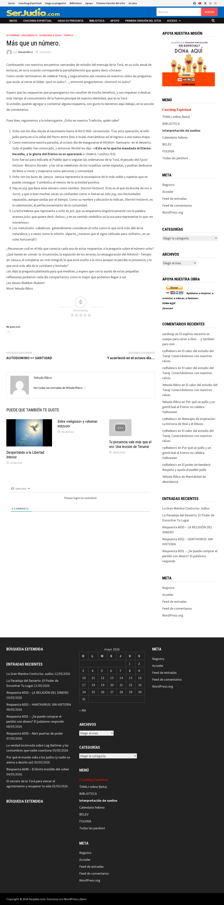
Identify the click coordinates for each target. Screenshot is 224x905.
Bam (83, 899)
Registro (168, 185)
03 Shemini (12, 35)
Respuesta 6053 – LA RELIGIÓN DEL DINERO (37, 692)
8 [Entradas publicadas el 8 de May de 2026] (130, 671)
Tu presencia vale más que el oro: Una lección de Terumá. (130, 444)
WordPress (71, 899)
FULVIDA (168, 151)
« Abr (82, 710)
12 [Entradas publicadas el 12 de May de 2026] (102, 678)
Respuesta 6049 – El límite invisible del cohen (37, 769)
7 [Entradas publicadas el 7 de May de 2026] (120, 671)
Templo (68, 35)
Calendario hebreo (175, 137)
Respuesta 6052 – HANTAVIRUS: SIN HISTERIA (38, 704)
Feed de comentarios (177, 205)
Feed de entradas (174, 198)
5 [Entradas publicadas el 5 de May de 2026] (102, 671)
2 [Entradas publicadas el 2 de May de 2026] (139, 663)
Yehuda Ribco (25, 52)
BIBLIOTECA (171, 123)
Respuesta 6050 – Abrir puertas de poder (34, 733)
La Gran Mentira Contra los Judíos (186, 508)
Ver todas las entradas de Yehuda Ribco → (60, 388)
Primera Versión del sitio (110, 3)
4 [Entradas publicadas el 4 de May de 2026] (92, 671)
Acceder (167, 191)
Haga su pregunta (55, 3)
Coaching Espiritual (29, 3)
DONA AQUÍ (188, 84)
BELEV (166, 144)
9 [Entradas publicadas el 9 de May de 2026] (139, 671)
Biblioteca (76, 3)
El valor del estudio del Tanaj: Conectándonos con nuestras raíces (188, 356)
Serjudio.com (37, 899)
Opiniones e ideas (50, 35)
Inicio (11, 3)
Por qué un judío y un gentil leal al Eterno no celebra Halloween (188, 407)
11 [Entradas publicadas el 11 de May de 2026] (93, 678)
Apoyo (89, 3)
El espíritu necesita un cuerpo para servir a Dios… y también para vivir (188, 339)
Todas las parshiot (175, 158)
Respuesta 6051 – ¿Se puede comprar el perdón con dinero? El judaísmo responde (189, 556)
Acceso (133, 3)
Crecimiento (29, 35)
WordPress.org (172, 212)
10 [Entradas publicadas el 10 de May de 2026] (84, 678)
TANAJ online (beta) (176, 117)
